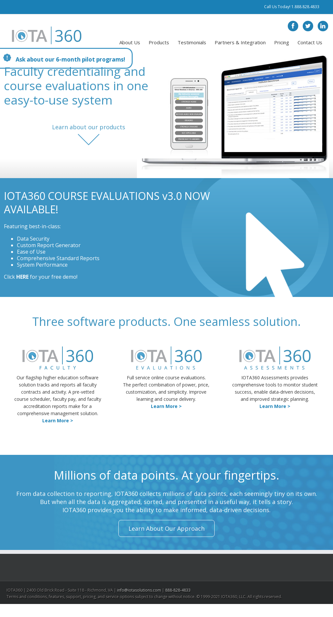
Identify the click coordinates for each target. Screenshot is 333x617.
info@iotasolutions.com (139, 590)
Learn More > (57, 420)
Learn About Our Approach (166, 528)
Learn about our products (88, 127)
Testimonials (192, 42)
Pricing (281, 42)
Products (159, 42)
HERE (22, 276)
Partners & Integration (240, 42)
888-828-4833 (178, 590)
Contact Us (310, 42)
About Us (129, 42)
